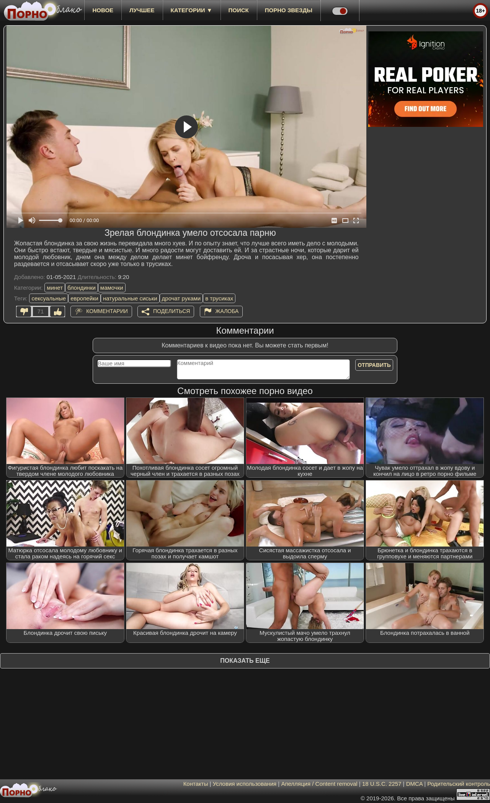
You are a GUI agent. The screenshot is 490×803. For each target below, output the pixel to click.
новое (102, 10)
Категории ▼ (191, 10)
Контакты (195, 783)
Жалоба (227, 311)
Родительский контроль (458, 783)
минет (55, 287)
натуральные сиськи (130, 298)
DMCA (414, 783)
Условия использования (245, 783)
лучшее (141, 10)
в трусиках (219, 298)
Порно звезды (288, 10)
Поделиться (171, 311)
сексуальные (48, 298)
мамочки (111, 287)
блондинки (81, 287)
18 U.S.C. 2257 (382, 783)
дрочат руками (181, 298)
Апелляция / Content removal (319, 783)
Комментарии (107, 311)
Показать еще (245, 660)
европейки (84, 298)
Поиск (239, 10)
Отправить (374, 365)
